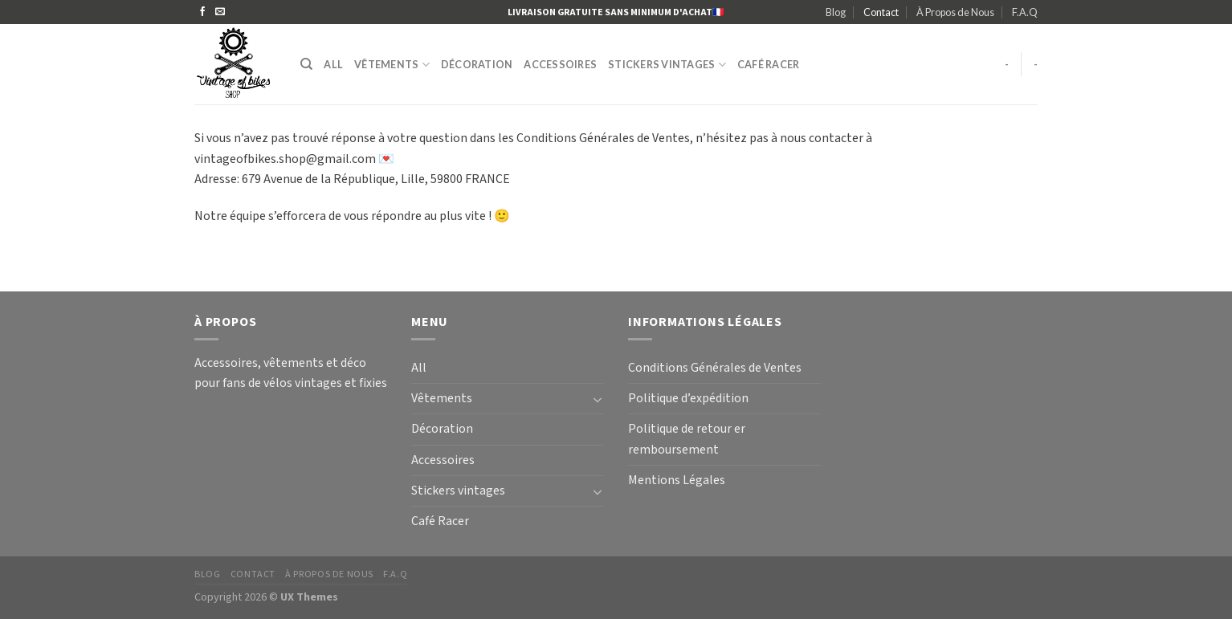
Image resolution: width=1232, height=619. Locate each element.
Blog (836, 12)
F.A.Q (1025, 12)
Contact (881, 12)
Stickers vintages (667, 64)
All (333, 64)
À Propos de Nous (955, 12)
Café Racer (768, 64)
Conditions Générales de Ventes (715, 368)
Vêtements (392, 64)
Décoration (477, 64)
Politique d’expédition (688, 398)
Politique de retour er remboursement (686, 439)
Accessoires (560, 64)
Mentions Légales (676, 480)
